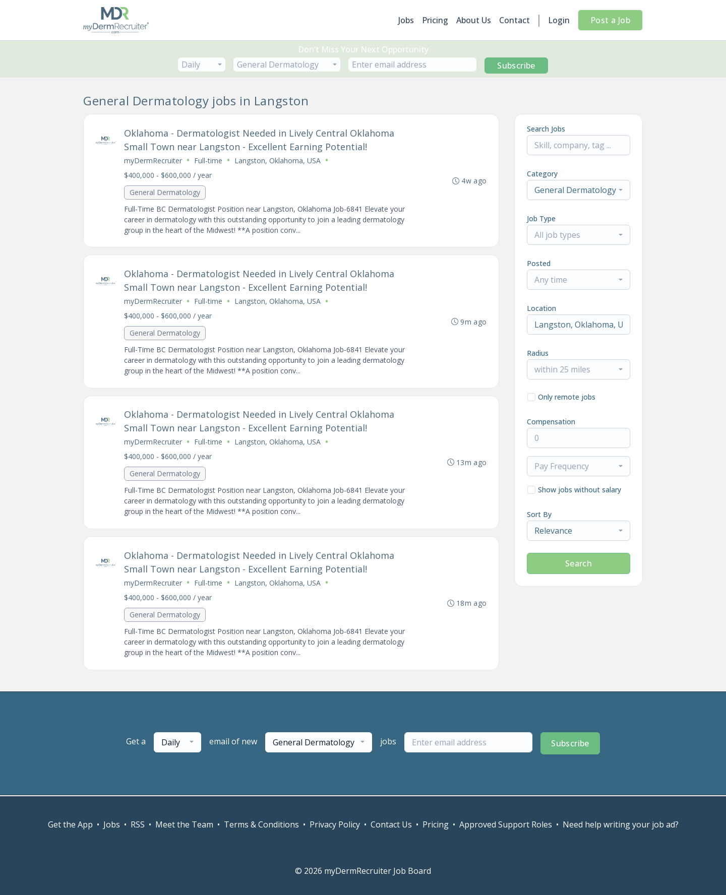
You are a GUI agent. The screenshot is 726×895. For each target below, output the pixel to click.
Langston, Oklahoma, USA (277, 160)
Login (559, 20)
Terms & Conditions (261, 824)
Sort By (539, 514)
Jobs (406, 20)
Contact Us (391, 824)
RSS (138, 824)
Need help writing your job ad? (621, 824)
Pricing (435, 20)
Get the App (70, 824)
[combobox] (201, 64)
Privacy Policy (335, 824)
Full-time (208, 160)
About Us (473, 20)
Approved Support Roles (505, 824)
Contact (514, 20)
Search (578, 563)
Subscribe (516, 65)
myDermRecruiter (153, 160)
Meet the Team (184, 824)
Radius (538, 353)
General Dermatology (165, 192)
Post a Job (610, 20)
